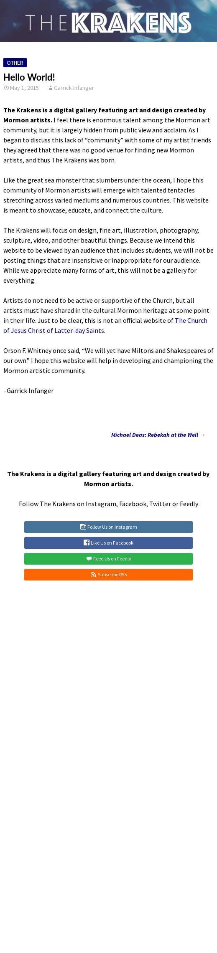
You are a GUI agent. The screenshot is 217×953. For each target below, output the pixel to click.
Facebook (132, 503)
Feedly (189, 503)
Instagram (101, 503)
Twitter (160, 503)
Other (15, 62)
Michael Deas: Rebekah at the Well (158, 434)
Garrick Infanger (74, 87)
